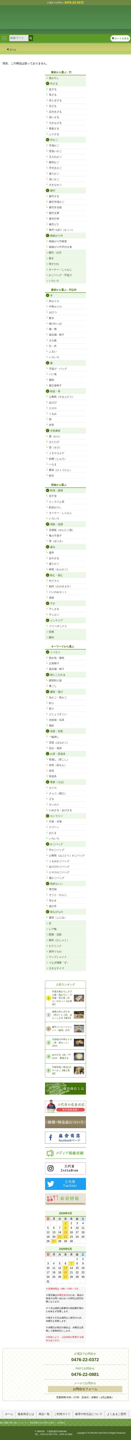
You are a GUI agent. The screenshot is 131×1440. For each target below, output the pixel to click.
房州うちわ (55, 951)
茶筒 (51, 770)
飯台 (51, 317)
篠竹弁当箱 (55, 207)
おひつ (53, 312)
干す (52, 603)
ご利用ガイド (62, 1414)
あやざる (54, 558)
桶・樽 (53, 329)
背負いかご (55, 151)
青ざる (53, 94)
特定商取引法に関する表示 (42, 1422)
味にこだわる (58, 674)
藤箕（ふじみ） (58, 917)
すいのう (54, 804)
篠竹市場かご (56, 201)
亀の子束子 (55, 535)
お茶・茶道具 (58, 753)
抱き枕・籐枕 (56, 657)
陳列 (51, 637)
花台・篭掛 (55, 748)
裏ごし (53, 685)
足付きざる (55, 111)
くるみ (53, 413)
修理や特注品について (88, 1414)
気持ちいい (56, 883)
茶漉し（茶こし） (59, 759)
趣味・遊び (56, 691)
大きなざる (55, 122)
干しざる (54, 608)
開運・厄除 (55, 934)
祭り (51, 708)
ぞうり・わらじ (58, 894)
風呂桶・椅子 (56, 334)
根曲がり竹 (56, 235)
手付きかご (55, 167)
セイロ (53, 787)
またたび (54, 441)
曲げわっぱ (55, 323)
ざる (51, 798)
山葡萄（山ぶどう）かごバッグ (67, 855)
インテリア (56, 620)
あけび (53, 402)
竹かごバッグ (56, 849)
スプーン (54, 827)
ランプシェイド (58, 956)
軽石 (51, 475)
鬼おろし (54, 77)
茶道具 (53, 776)
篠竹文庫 (54, 213)
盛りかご (54, 173)
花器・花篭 (56, 731)
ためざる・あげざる (60, 810)
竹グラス (54, 580)
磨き (51, 258)
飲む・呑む (56, 575)
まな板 (53, 340)
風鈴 (51, 725)
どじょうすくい (58, 714)
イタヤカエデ (56, 453)
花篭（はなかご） (59, 742)
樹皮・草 (55, 391)
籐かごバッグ (56, 877)
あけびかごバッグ (59, 866)
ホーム (11, 49)
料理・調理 (56, 490)
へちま (53, 464)
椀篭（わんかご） (59, 569)
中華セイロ (55, 306)
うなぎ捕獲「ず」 (59, 962)
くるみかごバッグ (59, 861)
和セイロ (54, 301)
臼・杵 (53, 346)
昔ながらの (56, 911)
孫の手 (53, 906)
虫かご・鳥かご (58, 697)
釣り (51, 703)
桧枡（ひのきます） (60, 586)
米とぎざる (55, 100)
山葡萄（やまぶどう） (62, 396)
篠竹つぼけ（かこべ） (62, 229)
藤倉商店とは (26, 1414)
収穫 (51, 631)
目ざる (53, 106)
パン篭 (53, 374)
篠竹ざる (54, 196)
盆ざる (53, 89)
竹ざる (54, 83)
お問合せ (61, 1422)
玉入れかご (55, 156)
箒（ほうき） (56, 541)
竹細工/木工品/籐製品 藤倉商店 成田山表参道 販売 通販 (65, 16)
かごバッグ (56, 844)
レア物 (52, 928)
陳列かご (54, 162)
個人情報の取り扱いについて (13, 1422)
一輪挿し (54, 736)
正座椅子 (54, 663)
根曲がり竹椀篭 (58, 241)
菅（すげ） (55, 447)
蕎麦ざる (54, 128)
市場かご (54, 145)
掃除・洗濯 (56, 524)
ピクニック (55, 945)
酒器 (51, 597)
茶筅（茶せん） (58, 765)
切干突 (53, 496)
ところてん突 (56, 501)
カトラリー (56, 816)
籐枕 (51, 379)
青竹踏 (53, 889)
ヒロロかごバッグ (59, 872)
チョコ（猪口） (58, 793)
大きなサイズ (56, 968)
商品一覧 (44, 1414)
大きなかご (55, 184)
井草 (51, 424)
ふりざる (54, 134)
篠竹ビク (54, 224)
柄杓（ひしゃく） (59, 940)
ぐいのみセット (58, 592)
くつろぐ (55, 652)
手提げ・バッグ (58, 368)
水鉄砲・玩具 (56, 719)
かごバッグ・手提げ (60, 275)
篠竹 (52, 190)
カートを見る (120, 38)
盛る (52, 546)
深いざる (54, 117)
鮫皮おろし (55, 507)
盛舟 (51, 552)
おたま (53, 832)
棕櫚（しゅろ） (58, 458)
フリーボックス (58, 626)
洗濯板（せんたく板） (62, 529)
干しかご (54, 614)
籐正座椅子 (55, 385)
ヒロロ (53, 408)
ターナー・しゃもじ (60, 269)
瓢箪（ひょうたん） (60, 469)
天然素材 (55, 430)
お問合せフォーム (85, 1389)
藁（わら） (55, 436)
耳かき (53, 900)
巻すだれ (54, 263)
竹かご (54, 139)
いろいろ (54, 280)
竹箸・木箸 (55, 821)
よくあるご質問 (116, 1414)
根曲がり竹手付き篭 (60, 246)
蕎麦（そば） (58, 782)
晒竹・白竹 (55, 252)
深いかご (54, 179)
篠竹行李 (54, 218)
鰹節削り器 (55, 680)
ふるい (53, 351)
